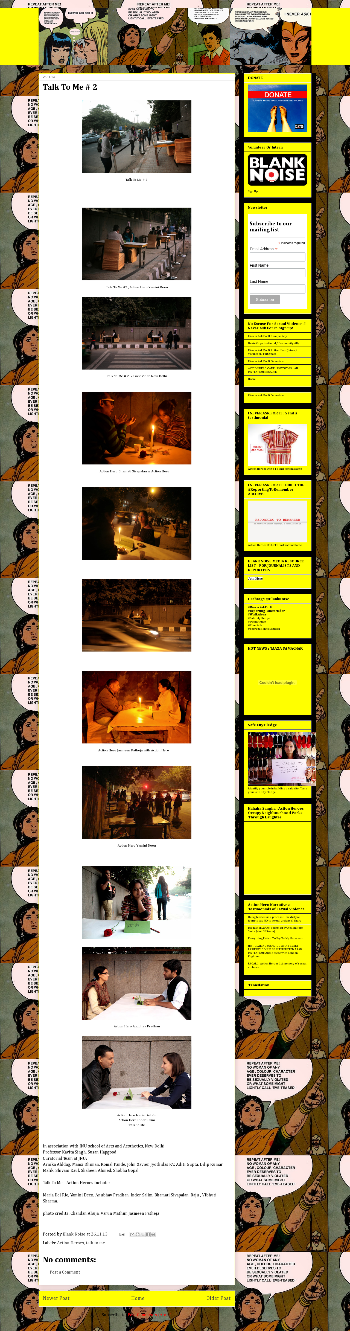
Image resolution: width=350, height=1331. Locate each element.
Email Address (264, 249)
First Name (259, 265)
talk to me (95, 1243)
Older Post (218, 1298)
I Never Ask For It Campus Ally (267, 336)
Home (138, 1298)
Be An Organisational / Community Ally (273, 343)
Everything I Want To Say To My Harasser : (275, 938)
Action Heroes (70, 1243)
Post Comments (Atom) (150, 1315)
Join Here (255, 578)
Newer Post (56, 1298)
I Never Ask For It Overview (266, 361)
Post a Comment (65, 1272)
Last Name (259, 281)
